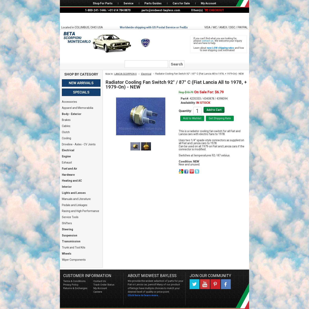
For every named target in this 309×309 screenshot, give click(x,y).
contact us (207, 40)
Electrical (68, 150)
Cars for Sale (181, 3)
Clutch (66, 132)
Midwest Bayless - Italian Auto (154, 19)
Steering (67, 229)
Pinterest (215, 284)
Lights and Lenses (74, 192)
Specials (81, 92)
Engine (66, 156)
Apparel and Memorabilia (77, 107)
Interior (67, 186)
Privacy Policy (70, 284)
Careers (97, 291)
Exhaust (67, 162)
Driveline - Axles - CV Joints (79, 144)
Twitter (194, 284)
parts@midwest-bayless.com (160, 10)
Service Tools (70, 217)
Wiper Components (74, 259)
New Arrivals (81, 83)
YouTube (205, 284)
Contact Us (99, 281)
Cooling (66, 138)
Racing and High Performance (80, 211)
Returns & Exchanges (75, 288)
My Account (208, 3)
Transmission (71, 241)
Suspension (69, 235)
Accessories (69, 101)
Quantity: (185, 111)
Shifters (67, 223)
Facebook (226, 284)
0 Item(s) (207, 10)
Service (128, 3)
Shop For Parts (103, 3)
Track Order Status (103, 284)
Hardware (68, 174)
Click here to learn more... (144, 295)
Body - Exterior (71, 114)
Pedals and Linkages (74, 205)
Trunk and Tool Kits (73, 247)
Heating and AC (72, 180)
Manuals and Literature (76, 199)
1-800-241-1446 (95, 10)
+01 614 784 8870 (119, 10)
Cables (66, 126)
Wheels (66, 253)
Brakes (66, 119)
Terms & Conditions (74, 281)
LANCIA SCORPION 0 (125, 74)
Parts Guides (153, 3)
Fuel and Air (69, 168)
